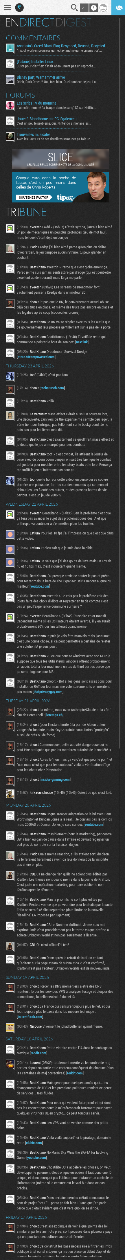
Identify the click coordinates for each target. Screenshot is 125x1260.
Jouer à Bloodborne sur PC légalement (47, 118)
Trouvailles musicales (33, 134)
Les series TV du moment (36, 103)
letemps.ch (54, 714)
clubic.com (34, 1142)
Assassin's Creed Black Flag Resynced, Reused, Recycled (61, 46)
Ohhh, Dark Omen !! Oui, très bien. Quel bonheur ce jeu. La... (57, 82)
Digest (73, 22)
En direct (30, 22)
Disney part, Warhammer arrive (41, 77)
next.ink (82, 341)
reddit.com (38, 1053)
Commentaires (33, 37)
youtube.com (39, 586)
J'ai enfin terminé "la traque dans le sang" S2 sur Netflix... (56, 107)
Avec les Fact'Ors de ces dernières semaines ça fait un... (55, 139)
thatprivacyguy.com (48, 691)
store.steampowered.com (36, 356)
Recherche (74, 7)
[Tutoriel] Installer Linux (35, 61)
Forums (20, 95)
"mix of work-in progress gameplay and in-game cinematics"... (59, 50)
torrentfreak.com (30, 1016)
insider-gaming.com (55, 779)
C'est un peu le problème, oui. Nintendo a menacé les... (54, 123)
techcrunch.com (52, 387)
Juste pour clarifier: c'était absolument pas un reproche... (56, 66)
